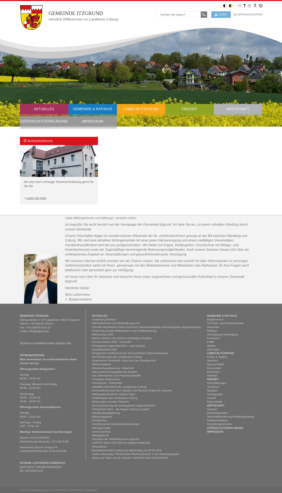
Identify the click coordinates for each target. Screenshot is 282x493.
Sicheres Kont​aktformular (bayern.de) (45, 343)
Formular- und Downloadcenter (225, 323)
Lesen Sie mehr (36, 198)
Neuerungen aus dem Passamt (110, 401)
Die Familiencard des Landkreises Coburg (117, 356)
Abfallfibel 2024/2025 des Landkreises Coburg (119, 386)
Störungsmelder (101, 427)
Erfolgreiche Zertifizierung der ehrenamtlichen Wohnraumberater (130, 353)
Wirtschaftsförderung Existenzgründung (230, 416)
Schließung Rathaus (104, 319)
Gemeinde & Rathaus (92, 109)
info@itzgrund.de (39, 331)
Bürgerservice (215, 319)
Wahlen (211, 345)
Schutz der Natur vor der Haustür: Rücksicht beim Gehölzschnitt (130, 457)
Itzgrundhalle (214, 401)
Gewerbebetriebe (217, 412)
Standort (212, 409)
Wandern (212, 390)
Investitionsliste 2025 (104, 349)
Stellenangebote (101, 364)
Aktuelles (44, 109)
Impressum (92, 121)
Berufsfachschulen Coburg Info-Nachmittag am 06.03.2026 (127, 450)
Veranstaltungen (216, 382)
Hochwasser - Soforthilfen (107, 382)
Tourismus (213, 386)
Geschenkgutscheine (219, 424)
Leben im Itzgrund (141, 109)
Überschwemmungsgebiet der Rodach (114, 371)
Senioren (212, 360)
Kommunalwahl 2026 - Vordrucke (111, 341)
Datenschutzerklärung (44, 121)
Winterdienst (99, 446)
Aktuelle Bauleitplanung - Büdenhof (113, 368)
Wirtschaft (238, 109)
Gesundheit (214, 368)
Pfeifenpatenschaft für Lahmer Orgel (113, 394)
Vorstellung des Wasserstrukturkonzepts (115, 424)
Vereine (211, 397)
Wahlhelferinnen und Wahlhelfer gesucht (116, 323)
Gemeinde (213, 327)
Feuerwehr (213, 338)
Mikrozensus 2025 (103, 334)
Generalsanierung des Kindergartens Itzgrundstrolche (123, 405)
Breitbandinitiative (217, 420)
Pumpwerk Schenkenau (106, 379)
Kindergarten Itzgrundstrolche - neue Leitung (118, 345)
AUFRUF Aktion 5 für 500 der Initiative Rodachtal (121, 442)
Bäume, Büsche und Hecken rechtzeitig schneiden (122, 338)
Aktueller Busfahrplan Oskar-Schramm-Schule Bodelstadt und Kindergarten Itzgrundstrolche (146, 327)
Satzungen (213, 349)
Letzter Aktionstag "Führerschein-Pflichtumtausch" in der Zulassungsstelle (135, 454)
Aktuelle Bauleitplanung (106, 412)
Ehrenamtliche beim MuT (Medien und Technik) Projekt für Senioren (132, 390)
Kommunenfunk (101, 431)
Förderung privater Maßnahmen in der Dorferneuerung (124, 330)
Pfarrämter (213, 371)
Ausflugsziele (215, 394)
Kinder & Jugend (217, 356)
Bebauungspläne (102, 416)
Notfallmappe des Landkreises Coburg (114, 397)
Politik (210, 341)
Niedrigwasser (100, 435)
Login (223, 14)
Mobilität (212, 375)
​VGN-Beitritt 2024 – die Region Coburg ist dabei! (121, 409)
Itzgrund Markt (215, 364)
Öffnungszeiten (250, 14)
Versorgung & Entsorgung (222, 334)
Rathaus (212, 330)
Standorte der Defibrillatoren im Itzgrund (115, 439)
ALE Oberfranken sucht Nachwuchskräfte (116, 375)
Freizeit (189, 109)
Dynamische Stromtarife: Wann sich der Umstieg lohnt (124, 360)
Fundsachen (99, 420)
